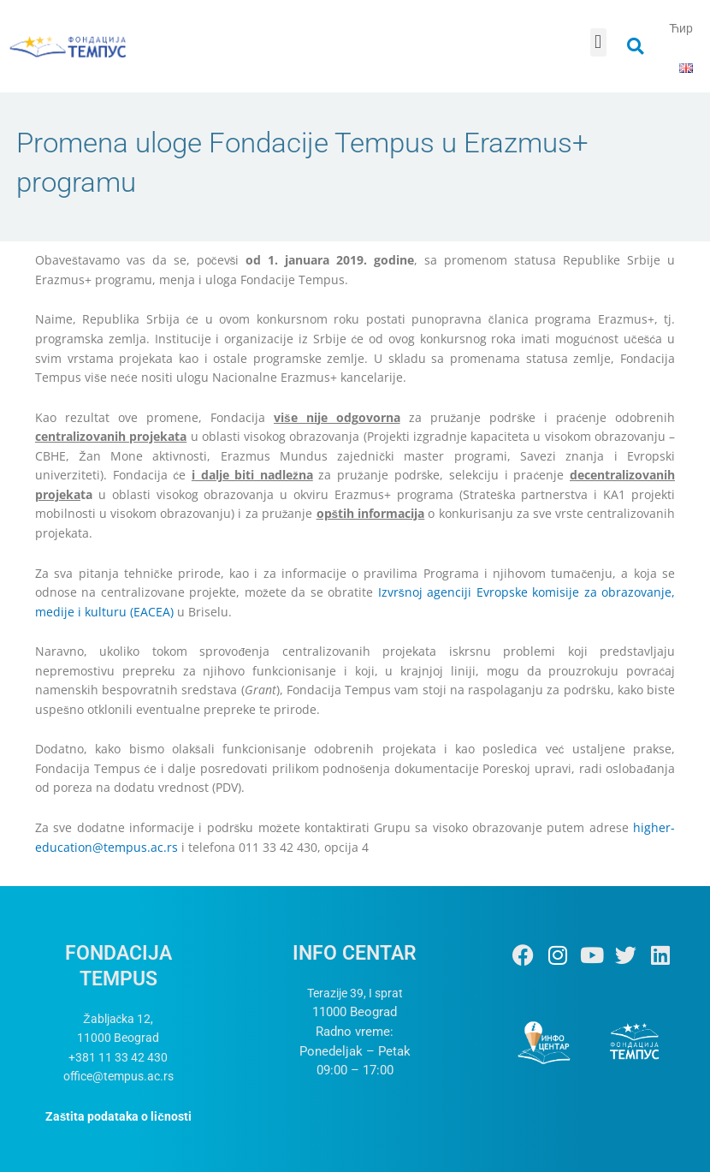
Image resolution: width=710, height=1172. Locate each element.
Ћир (681, 28)
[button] (598, 42)
